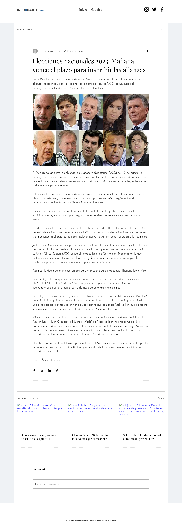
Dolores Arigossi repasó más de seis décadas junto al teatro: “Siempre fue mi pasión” (38, 437)
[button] (161, 29)
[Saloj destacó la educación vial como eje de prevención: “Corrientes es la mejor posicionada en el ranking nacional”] (142, 416)
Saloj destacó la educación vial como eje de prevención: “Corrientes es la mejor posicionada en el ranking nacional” (142, 437)
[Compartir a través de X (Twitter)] (41, 370)
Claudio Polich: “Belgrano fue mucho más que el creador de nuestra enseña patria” (90, 437)
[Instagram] (147, 9)
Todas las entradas (25, 29)
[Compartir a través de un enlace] (57, 370)
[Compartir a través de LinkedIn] (49, 370)
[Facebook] (162, 9)
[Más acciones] (147, 51)
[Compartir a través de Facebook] (34, 370)
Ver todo (161, 397)
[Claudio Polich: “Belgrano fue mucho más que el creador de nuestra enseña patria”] (91, 416)
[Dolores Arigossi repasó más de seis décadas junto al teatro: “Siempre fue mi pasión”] (40, 416)
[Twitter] (154, 9)
